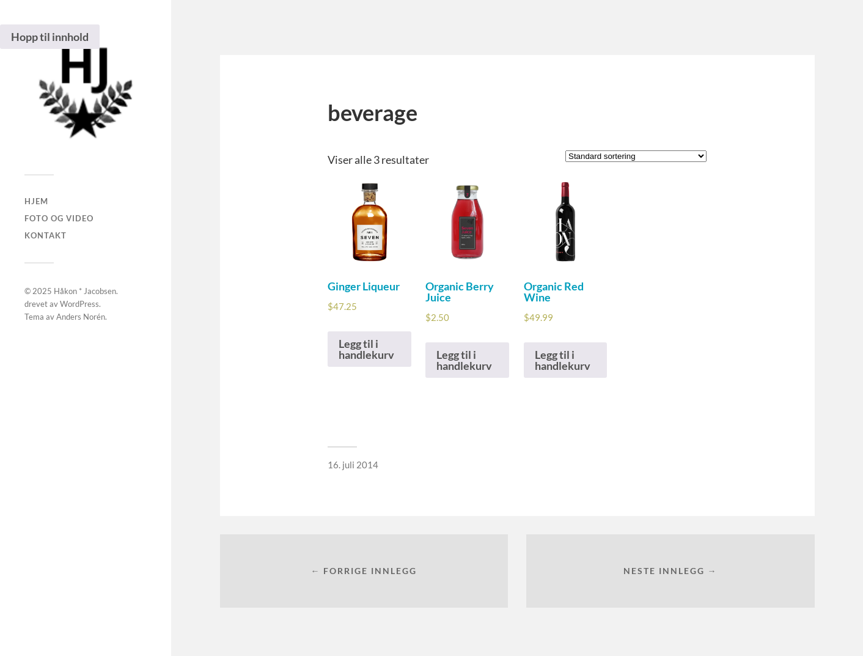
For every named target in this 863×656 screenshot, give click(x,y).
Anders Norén (80, 317)
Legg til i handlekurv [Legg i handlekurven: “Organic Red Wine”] (562, 360)
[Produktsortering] (636, 156)
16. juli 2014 (353, 464)
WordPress (79, 304)
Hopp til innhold (50, 36)
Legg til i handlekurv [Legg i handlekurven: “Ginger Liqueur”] (366, 349)
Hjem (36, 201)
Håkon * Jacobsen (85, 291)
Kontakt (45, 235)
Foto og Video (59, 218)
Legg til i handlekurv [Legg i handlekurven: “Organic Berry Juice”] (464, 360)
